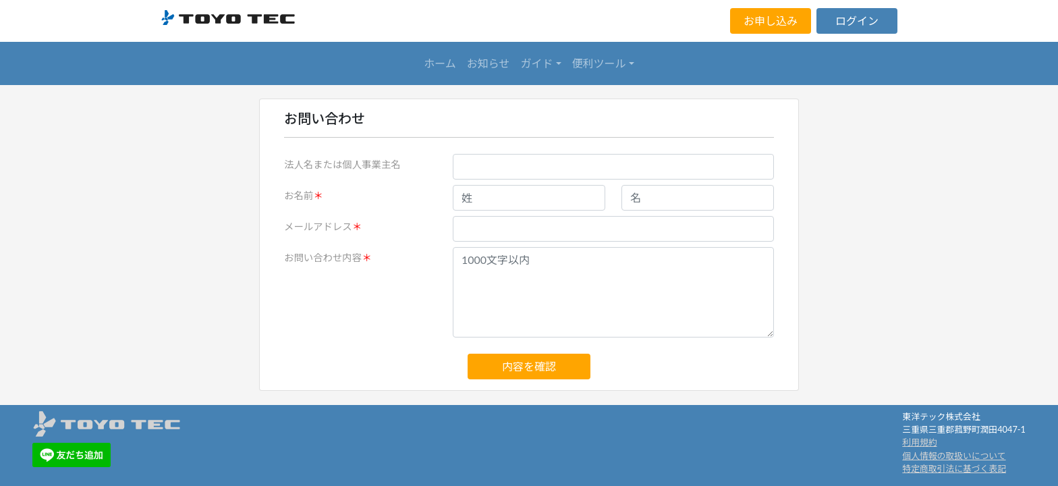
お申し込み (771, 20)
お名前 (298, 195)
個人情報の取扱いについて (953, 455)
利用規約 (919, 442)
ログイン (857, 20)
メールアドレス (318, 226)
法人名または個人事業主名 (342, 164)
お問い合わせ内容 (323, 257)
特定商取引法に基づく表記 (954, 468)
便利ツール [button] (599, 63)
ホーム (440, 63)
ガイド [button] (537, 63)
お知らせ (488, 63)
